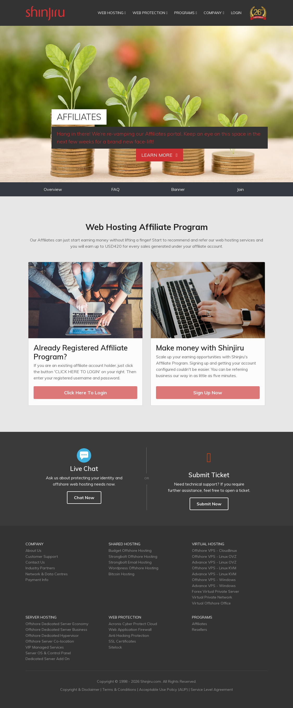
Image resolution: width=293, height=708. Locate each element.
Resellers (199, 629)
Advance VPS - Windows (214, 585)
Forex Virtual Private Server (215, 591)
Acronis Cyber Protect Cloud (133, 623)
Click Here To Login (85, 393)
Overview (53, 189)
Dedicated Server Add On (48, 658)
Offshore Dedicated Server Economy (57, 623)
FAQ (115, 189)
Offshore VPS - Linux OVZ (214, 556)
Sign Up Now (207, 393)
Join (240, 189)
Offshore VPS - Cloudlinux (214, 550)
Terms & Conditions (119, 689)
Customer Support (42, 556)
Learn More (159, 155)
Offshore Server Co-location (50, 641)
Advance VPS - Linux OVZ (214, 562)
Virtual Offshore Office (211, 603)
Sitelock (115, 647)
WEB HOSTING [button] (112, 12)
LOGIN (236, 12)
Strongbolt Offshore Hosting (133, 556)
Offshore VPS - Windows (214, 579)
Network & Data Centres (47, 574)
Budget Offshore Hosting (130, 550)
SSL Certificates (122, 641)
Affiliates (199, 623)
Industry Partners (40, 568)
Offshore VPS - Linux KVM (214, 568)
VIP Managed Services (45, 647)
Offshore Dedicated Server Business (56, 629)
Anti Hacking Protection (129, 635)
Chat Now (84, 497)
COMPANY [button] (214, 12)
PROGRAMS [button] (185, 12)
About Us (33, 550)
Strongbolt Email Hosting (130, 562)
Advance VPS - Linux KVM (214, 574)
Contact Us (35, 562)
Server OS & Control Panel (48, 653)
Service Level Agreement (212, 689)
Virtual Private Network (212, 597)
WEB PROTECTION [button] (150, 12)
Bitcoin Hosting (121, 574)
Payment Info (37, 579)
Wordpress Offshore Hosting (133, 568)
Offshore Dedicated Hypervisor (52, 635)
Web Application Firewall (130, 629)
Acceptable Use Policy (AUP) (163, 689)
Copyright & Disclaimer (79, 689)
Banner (178, 189)
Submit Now (209, 503)
